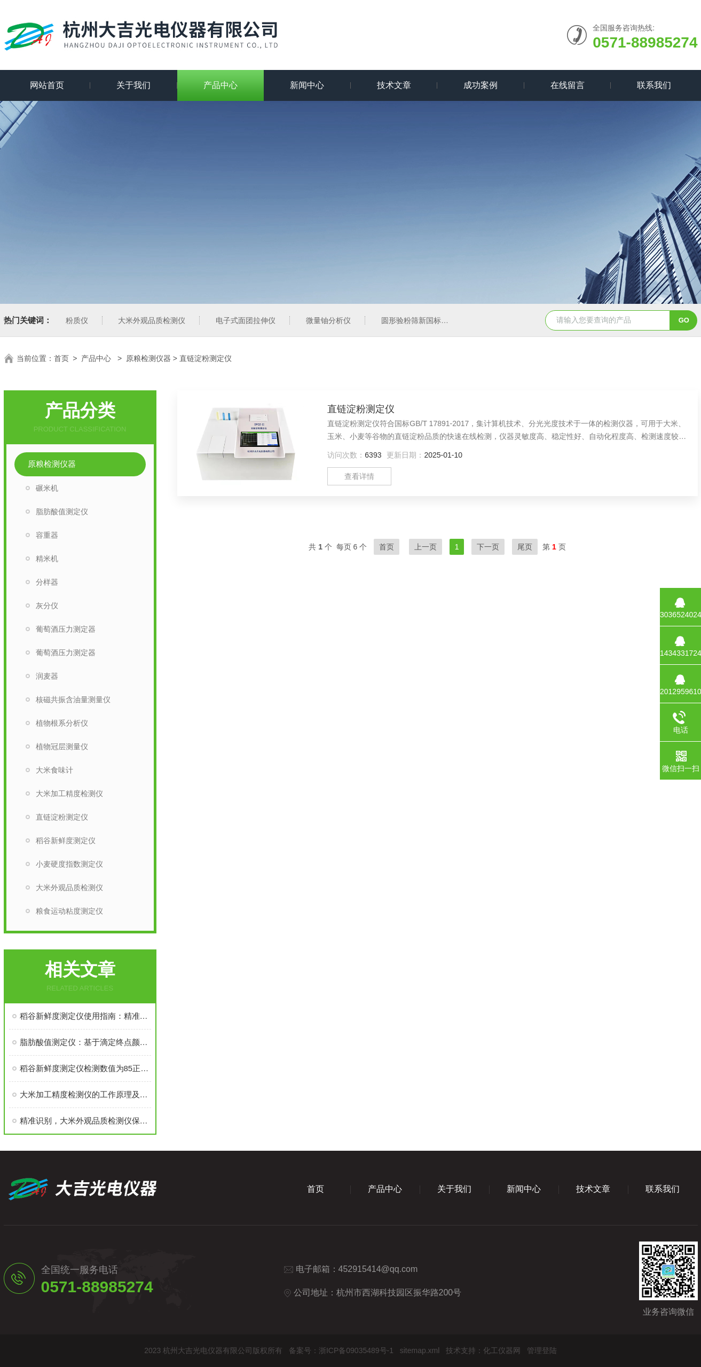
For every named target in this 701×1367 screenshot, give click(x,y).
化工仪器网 (502, 1350)
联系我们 (654, 85)
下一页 (488, 547)
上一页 (425, 547)
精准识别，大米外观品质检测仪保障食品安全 (85, 1120)
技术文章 (394, 85)
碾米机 (47, 488)
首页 (61, 358)
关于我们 (133, 85)
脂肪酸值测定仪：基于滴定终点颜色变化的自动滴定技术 (85, 1042)
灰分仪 (47, 605)
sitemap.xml (420, 1350)
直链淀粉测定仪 (62, 817)
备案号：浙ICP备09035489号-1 (341, 1350)
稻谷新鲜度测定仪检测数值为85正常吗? (85, 1068)
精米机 (47, 558)
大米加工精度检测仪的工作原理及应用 (85, 1094)
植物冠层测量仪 (62, 746)
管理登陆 (542, 1350)
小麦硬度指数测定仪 (69, 864)
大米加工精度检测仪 (69, 793)
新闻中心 (307, 85)
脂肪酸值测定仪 (62, 511)
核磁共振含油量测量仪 (73, 699)
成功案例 (480, 85)
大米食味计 (54, 770)
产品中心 (220, 85)
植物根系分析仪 (62, 723)
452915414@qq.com (378, 1269)
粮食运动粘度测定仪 (69, 911)
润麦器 (47, 676)
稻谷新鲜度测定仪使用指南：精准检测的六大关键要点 (85, 1015)
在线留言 (567, 85)
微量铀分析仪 (328, 320)
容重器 (47, 535)
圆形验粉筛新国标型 (414, 320)
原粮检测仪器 (148, 358)
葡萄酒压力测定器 (66, 629)
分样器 (47, 582)
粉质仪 (77, 320)
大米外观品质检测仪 (151, 320)
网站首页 (47, 85)
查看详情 (359, 476)
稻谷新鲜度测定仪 (66, 840)
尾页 (524, 547)
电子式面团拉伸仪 (245, 320)
